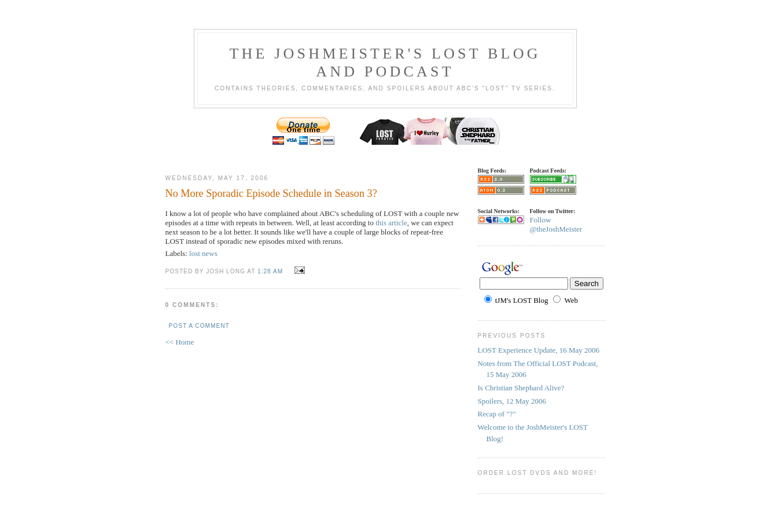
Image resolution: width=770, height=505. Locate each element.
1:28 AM (270, 271)
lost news (203, 253)
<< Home (179, 342)
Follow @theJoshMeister (556, 224)
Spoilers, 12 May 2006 (512, 401)
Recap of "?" (497, 413)
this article (391, 222)
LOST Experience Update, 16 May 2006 (539, 350)
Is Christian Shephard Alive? (521, 387)
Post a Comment (199, 326)
